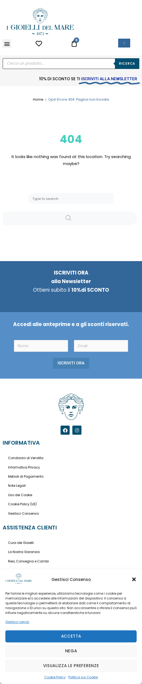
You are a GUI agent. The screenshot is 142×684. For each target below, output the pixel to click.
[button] (134, 579)
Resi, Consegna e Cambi (28, 561)
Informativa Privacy (24, 467)
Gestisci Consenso (23, 513)
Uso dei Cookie (20, 495)
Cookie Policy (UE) (22, 504)
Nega (71, 651)
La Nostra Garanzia (24, 552)
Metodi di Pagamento (25, 476)
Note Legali (17, 485)
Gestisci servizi (17, 622)
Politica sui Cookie (83, 677)
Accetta (71, 636)
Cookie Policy (55, 677)
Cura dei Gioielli (21, 542)
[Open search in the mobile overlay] (71, 63)
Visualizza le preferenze (71, 665)
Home (38, 99)
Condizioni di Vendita (25, 458)
